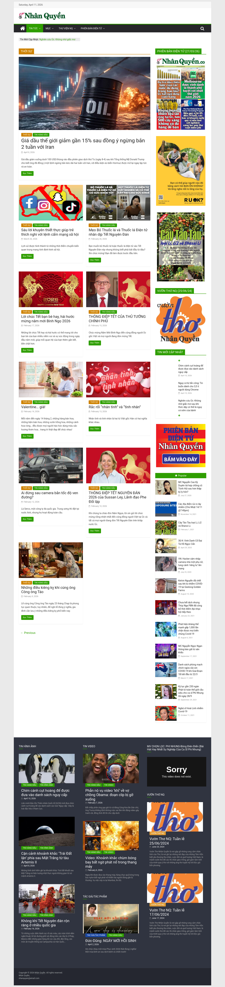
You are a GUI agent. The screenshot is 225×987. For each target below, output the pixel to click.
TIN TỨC (33, 28)
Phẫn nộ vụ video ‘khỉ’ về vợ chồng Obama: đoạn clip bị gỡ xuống (109, 794)
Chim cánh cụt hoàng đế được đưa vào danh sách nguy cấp (191, 386)
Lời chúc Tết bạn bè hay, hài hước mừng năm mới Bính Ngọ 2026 (47, 319)
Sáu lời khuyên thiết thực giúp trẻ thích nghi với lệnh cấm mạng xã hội (50, 232)
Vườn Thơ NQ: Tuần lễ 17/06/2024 (167, 912)
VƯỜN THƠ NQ (157, 833)
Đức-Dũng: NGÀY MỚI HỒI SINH (110, 941)
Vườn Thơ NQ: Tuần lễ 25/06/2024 (167, 841)
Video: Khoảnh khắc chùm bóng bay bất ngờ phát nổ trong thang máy (111, 862)
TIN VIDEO (108, 785)
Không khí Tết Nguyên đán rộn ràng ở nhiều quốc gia (45, 923)
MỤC (48, 28)
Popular (181, 475)
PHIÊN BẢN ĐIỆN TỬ (91, 28)
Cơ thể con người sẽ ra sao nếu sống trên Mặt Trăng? (189, 368)
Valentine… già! (33, 407)
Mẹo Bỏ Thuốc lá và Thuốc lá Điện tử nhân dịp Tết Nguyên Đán (118, 232)
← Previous (28, 632)
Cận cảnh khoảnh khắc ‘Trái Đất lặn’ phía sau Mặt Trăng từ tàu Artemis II (46, 857)
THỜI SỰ (26, 135)
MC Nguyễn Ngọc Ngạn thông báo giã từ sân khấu (190, 649)
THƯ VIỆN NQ (66, 28)
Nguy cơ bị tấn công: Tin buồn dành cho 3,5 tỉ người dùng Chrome (190, 403)
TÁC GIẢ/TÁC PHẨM (96, 935)
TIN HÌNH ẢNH (46, 785)
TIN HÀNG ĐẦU (41, 135)
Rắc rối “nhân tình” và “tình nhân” (115, 407)
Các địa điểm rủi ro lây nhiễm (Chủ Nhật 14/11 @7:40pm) (190, 507)
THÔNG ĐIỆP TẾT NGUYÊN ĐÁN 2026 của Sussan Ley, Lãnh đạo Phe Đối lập (117, 497)
